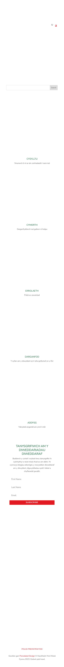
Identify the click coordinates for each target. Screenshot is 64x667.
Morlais (32, 572)
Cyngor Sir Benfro (32, 568)
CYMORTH (32, 224)
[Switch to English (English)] (27, 8)
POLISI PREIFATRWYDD (32, 649)
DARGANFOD (32, 356)
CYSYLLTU (32, 158)
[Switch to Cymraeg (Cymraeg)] (36, 8)
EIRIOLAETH (32, 290)
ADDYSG (32, 422)
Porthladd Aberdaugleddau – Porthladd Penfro (32, 565)
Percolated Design (27, 656)
